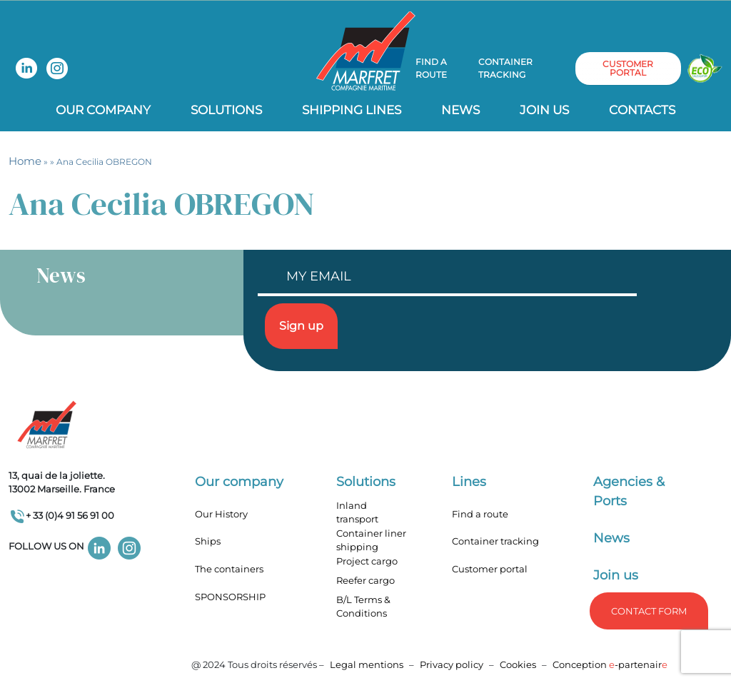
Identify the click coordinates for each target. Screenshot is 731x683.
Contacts (642, 110)
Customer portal (490, 569)
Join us (544, 110)
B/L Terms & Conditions (363, 606)
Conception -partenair (610, 664)
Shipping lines (351, 110)
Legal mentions (366, 664)
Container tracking (505, 68)
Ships (208, 541)
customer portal (628, 68)
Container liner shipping (371, 540)
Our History (221, 514)
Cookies (518, 664)
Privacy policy (452, 664)
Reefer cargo (365, 580)
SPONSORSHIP (230, 596)
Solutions (226, 110)
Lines (469, 482)
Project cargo (367, 561)
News (460, 110)
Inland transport (357, 512)
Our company (103, 110)
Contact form (649, 611)
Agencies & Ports (629, 491)
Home (25, 161)
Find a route (431, 68)
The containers (229, 569)
